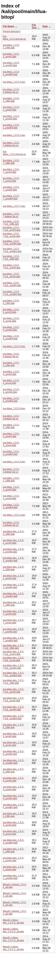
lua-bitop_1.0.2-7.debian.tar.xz (11, 215)
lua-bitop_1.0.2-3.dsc (14, 461)
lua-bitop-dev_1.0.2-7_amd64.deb (13, 639)
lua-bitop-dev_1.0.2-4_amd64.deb (13, 806)
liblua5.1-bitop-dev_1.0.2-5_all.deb (13, 921)
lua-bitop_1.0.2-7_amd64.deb (11, 197)
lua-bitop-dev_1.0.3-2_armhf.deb (13, 541)
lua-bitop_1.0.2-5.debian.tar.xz (11, 355)
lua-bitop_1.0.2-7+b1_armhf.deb (11, 266)
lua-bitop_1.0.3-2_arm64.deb (11, 64)
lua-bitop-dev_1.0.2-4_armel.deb (13, 788)
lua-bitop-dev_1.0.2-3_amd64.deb (13, 841)
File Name (8, 26)
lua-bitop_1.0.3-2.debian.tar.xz (11, 90)
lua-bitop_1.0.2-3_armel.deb (11, 444)
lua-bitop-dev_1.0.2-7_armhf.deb (13, 612)
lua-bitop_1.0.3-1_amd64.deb (11, 126)
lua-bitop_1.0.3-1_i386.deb (11, 99)
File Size (34, 26)
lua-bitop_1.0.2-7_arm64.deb (11, 188)
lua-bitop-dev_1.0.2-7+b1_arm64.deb (13, 708)
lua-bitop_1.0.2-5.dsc (14, 346)
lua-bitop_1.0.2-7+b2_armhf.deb (11, 228)
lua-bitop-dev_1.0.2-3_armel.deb (13, 832)
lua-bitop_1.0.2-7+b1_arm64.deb (12, 284)
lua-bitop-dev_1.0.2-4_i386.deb (13, 770)
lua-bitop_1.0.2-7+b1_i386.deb (11, 257)
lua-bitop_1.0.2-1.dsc (14, 515)
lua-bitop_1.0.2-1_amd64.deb (11, 506)
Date (45, 26)
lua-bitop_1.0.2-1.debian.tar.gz (11, 523)
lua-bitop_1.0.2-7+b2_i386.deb (11, 222)
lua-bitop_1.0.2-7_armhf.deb (11, 170)
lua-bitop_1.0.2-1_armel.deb (11, 497)
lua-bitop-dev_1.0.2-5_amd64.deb (13, 761)
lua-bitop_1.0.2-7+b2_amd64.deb (12, 250)
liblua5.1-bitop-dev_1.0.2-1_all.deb (13, 948)
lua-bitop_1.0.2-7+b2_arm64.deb (12, 242)
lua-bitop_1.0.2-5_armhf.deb (11, 310)
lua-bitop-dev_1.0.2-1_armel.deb (13, 868)
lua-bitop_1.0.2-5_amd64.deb (11, 337)
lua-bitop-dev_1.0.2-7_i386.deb (13, 603)
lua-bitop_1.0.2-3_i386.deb (11, 426)
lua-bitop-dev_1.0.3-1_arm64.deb (13, 586)
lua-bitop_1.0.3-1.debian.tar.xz (11, 144)
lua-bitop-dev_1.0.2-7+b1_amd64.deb (13, 717)
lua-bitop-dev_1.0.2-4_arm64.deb (13, 797)
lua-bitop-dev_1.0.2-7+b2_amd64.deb (13, 674)
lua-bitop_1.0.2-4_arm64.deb (11, 390)
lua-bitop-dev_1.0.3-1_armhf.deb (13, 577)
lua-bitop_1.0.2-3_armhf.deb (11, 435)
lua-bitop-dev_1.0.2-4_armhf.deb (13, 779)
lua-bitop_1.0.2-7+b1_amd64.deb (12, 293)
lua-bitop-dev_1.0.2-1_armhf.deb (13, 859)
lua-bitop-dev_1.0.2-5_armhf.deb (13, 735)
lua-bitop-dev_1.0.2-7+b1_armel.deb (13, 699)
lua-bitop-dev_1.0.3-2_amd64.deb (13, 559)
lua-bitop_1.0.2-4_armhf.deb (11, 373)
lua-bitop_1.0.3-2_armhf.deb (11, 55)
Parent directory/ (11, 31)
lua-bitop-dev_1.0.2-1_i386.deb (13, 850)
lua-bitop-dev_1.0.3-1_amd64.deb (13, 595)
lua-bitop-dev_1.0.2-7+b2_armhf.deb (13, 653)
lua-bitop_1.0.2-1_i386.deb (11, 479)
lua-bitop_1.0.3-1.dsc (14, 135)
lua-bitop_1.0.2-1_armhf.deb (11, 488)
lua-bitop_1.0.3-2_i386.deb (11, 46)
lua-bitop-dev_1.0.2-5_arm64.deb (13, 752)
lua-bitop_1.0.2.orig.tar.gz (14, 153)
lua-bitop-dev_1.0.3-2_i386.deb (13, 532)
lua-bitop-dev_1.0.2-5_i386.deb (13, 726)
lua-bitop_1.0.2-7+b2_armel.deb (11, 235)
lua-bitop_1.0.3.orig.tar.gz (14, 37)
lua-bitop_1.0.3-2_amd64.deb (11, 73)
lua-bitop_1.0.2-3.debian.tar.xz (11, 470)
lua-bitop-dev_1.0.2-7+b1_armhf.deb (13, 690)
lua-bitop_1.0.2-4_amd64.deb (11, 399)
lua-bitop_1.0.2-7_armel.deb (11, 179)
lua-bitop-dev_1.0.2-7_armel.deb (13, 621)
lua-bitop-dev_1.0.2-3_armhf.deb (13, 823)
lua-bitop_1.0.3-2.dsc (14, 82)
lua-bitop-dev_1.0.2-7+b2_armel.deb (13, 659)
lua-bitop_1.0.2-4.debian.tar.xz (11, 417)
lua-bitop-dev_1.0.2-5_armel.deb (13, 743)
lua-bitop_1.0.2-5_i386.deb (11, 302)
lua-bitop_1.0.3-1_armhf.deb (11, 108)
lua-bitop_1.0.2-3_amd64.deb (11, 452)
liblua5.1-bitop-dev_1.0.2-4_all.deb (13, 930)
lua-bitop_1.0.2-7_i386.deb (11, 161)
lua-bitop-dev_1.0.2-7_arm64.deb (13, 630)
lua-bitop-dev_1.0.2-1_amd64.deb (13, 877)
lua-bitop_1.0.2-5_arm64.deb (11, 328)
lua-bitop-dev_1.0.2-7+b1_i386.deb (13, 681)
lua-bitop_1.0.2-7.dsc (14, 206)
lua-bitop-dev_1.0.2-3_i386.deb (13, 815)
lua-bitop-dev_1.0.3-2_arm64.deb (13, 550)
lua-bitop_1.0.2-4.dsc (14, 408)
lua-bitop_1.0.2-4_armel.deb (11, 381)
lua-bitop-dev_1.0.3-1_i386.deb (13, 568)
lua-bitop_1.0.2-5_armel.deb (11, 319)
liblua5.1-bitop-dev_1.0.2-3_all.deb (13, 939)
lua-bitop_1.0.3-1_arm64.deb (11, 117)
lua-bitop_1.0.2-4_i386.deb (11, 364)
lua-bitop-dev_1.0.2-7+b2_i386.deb (13, 646)
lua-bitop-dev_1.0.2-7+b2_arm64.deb (13, 666)
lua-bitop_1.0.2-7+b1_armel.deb (11, 275)
